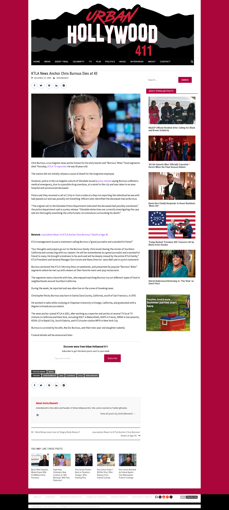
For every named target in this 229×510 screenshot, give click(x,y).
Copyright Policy (142, 496)
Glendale (71, 375)
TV (90, 61)
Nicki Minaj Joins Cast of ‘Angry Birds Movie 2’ (57, 432)
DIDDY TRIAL (61, 61)
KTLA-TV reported (56, 166)
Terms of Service (96, 496)
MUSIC (122, 61)
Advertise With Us (71, 496)
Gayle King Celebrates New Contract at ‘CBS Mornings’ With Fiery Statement (61, 474)
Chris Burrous (49, 375)
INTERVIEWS (137, 61)
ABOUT (152, 61)
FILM (98, 61)
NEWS (47, 61)
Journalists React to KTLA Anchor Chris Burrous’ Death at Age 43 (74, 234)
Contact (50, 496)
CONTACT (165, 61)
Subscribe (112, 358)
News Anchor (92, 375)
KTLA (80, 375)
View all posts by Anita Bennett (118, 413)
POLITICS (110, 61)
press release (104, 181)
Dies (61, 375)
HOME (36, 61)
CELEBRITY (78, 61)
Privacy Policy (119, 496)
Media (51, 372)
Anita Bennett (62, 77)
